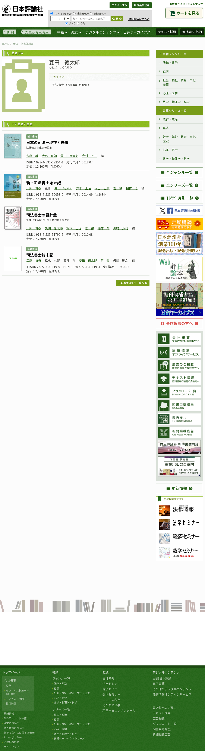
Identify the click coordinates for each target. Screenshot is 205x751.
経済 (166, 71)
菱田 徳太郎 (69, 156)
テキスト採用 (162, 713)
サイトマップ (195, 4)
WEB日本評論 (162, 678)
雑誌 (105, 672)
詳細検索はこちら (138, 19)
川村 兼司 (120, 228)
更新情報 (177, 488)
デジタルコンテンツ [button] (102, 32)
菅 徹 (117, 188)
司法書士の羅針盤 (41, 215)
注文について (11, 723)
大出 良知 (49, 156)
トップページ (11, 672)
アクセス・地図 (15, 699)
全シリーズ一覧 (177, 185)
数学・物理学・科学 (176, 102)
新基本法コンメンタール (118, 710)
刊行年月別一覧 (177, 198)
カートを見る (187, 13)
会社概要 (10, 680)
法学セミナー (111, 683)
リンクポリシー (13, 737)
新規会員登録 (141, 5)
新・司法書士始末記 (43, 182)
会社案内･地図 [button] (192, 32)
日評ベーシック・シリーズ (69, 738)
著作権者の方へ (177, 323)
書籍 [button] (62, 32)
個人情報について (14, 728)
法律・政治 (170, 62)
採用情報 (11, 703)
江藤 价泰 (33, 188)
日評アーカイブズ (137, 32)
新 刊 (10, 32)
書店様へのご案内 (165, 707)
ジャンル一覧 (61, 678)
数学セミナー (111, 694)
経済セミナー (111, 689)
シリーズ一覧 (61, 709)
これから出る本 (37, 32)
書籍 (55, 672)
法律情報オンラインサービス (172, 694)
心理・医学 (170, 93)
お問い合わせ (11, 742)
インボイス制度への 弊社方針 (16, 692)
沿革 (8, 685)
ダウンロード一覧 (165, 723)
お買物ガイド (177, 4)
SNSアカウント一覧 (15, 718)
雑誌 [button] (76, 32)
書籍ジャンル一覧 (174, 54)
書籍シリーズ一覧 (174, 110)
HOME (5, 43)
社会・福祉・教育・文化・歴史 (181, 82)
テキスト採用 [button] (167, 32)
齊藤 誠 (32, 156)
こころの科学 (111, 700)
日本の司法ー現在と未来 (47, 142)
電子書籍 (159, 683)
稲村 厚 (132, 188)
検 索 (117, 18)
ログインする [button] (119, 5)
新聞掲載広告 (162, 734)
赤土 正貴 (102, 188)
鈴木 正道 (83, 188)
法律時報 (108, 678)
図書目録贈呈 (162, 729)
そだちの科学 (111, 705)
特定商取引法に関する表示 (19, 732)
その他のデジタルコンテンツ (172, 689)
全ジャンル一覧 (177, 172)
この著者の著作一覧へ (131, 282)
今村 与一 (89, 156)
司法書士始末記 (39, 255)
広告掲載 (159, 718)
